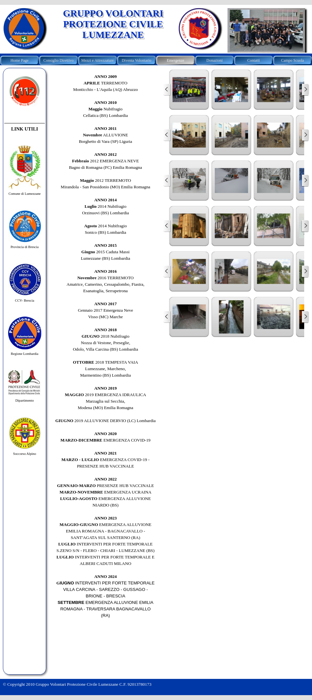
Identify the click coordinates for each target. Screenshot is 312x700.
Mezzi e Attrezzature (97, 60)
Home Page (19, 60)
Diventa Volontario (136, 60)
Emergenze (175, 60)
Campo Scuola (292, 60)
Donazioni (214, 60)
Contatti (253, 60)
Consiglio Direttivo (59, 60)
